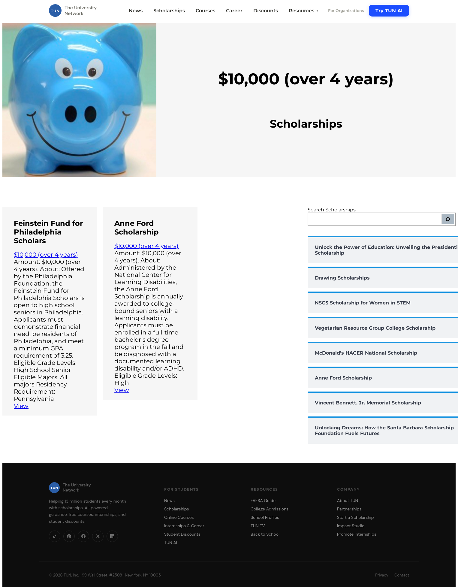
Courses (205, 11)
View (21, 406)
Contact (401, 575)
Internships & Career (184, 525)
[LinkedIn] (112, 536)
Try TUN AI (388, 11)
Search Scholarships (332, 210)
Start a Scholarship (355, 517)
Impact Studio (350, 525)
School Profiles (265, 517)
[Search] (447, 219)
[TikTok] (54, 536)
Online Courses (179, 517)
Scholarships (169, 11)
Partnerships (349, 509)
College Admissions (269, 509)
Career (234, 11)
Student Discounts (182, 534)
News (136, 11)
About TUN (347, 500)
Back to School (265, 534)
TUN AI (170, 542)
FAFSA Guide (263, 500)
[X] (98, 536)
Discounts (265, 11)
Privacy (381, 575)
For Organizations (346, 10)
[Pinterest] (69, 536)
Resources (304, 11)
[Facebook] (83, 536)
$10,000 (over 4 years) (46, 254)
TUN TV (258, 525)
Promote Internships (356, 534)
